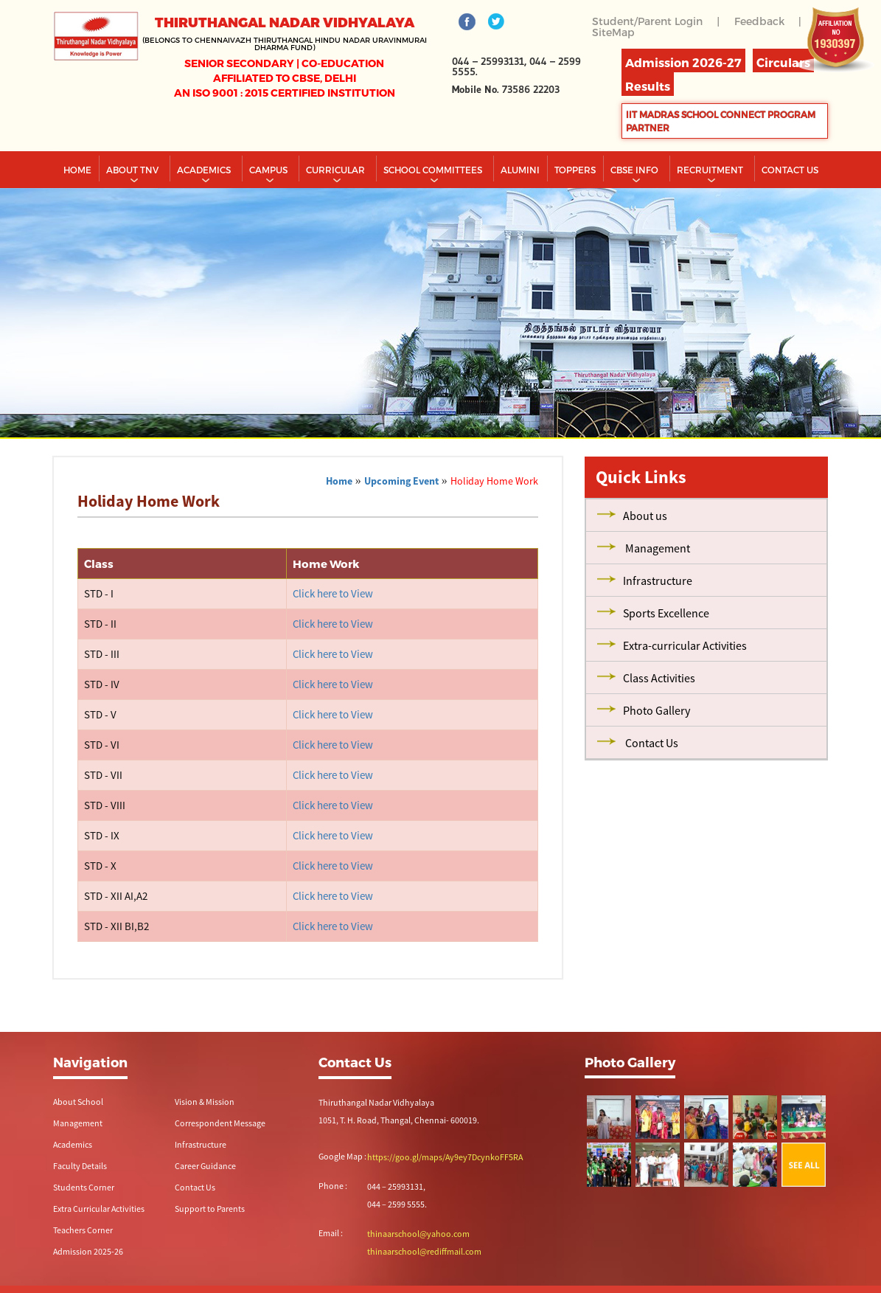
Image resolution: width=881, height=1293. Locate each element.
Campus (269, 169)
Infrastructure (200, 1144)
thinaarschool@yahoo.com (418, 1233)
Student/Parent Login (647, 21)
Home (77, 169)
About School (78, 1101)
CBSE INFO (635, 169)
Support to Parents (210, 1208)
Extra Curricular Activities (98, 1208)
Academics (205, 169)
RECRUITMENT (711, 169)
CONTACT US (790, 169)
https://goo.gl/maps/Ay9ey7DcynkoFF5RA (445, 1156)
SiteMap (613, 32)
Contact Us (195, 1187)
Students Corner (83, 1187)
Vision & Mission (204, 1101)
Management (77, 1123)
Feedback (759, 21)
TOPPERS (575, 169)
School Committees (433, 169)
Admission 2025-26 (88, 1251)
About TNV (133, 169)
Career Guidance (205, 1165)
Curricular (336, 169)
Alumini (520, 169)
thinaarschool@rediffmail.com (424, 1251)
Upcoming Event (401, 481)
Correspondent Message (220, 1123)
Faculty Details (80, 1165)
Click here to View (333, 593)
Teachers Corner (83, 1229)
